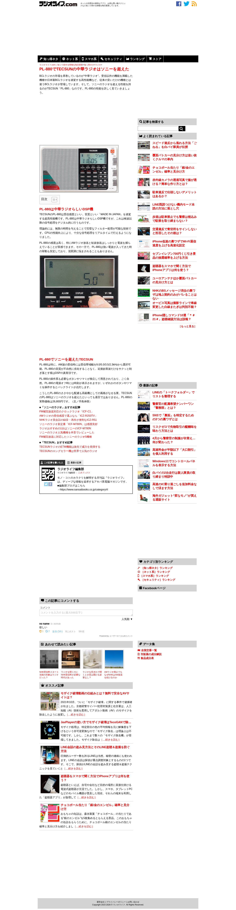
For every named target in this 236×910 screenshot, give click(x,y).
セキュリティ (113, 59)
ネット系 (72, 59)
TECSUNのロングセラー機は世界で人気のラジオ (68, 451)
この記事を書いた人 (53, 462)
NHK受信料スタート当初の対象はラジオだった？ (49, 675)
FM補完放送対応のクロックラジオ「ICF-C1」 (66, 411)
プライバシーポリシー (116, 902)
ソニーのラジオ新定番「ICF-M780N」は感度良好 (68, 424)
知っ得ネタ (50, 59)
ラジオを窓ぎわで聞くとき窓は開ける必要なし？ (92, 675)
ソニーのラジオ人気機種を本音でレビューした (66, 432)
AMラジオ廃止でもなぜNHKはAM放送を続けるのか (113, 675)
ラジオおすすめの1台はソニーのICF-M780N (65, 428)
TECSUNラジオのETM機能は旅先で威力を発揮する (69, 446)
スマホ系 (91, 59)
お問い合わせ (133, 902)
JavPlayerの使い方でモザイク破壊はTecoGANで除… (96, 722)
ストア (157, 59)
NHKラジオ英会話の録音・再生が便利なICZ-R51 (68, 419)
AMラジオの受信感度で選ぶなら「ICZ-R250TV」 (68, 415)
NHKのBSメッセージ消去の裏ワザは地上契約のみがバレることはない (174, 294)
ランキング (137, 59)
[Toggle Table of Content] (52, 199)
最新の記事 (76, 462)
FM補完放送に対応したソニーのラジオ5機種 (65, 436)
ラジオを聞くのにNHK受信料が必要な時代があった (70, 675)
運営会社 (101, 902)
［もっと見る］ (187, 326)
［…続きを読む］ (76, 714)
